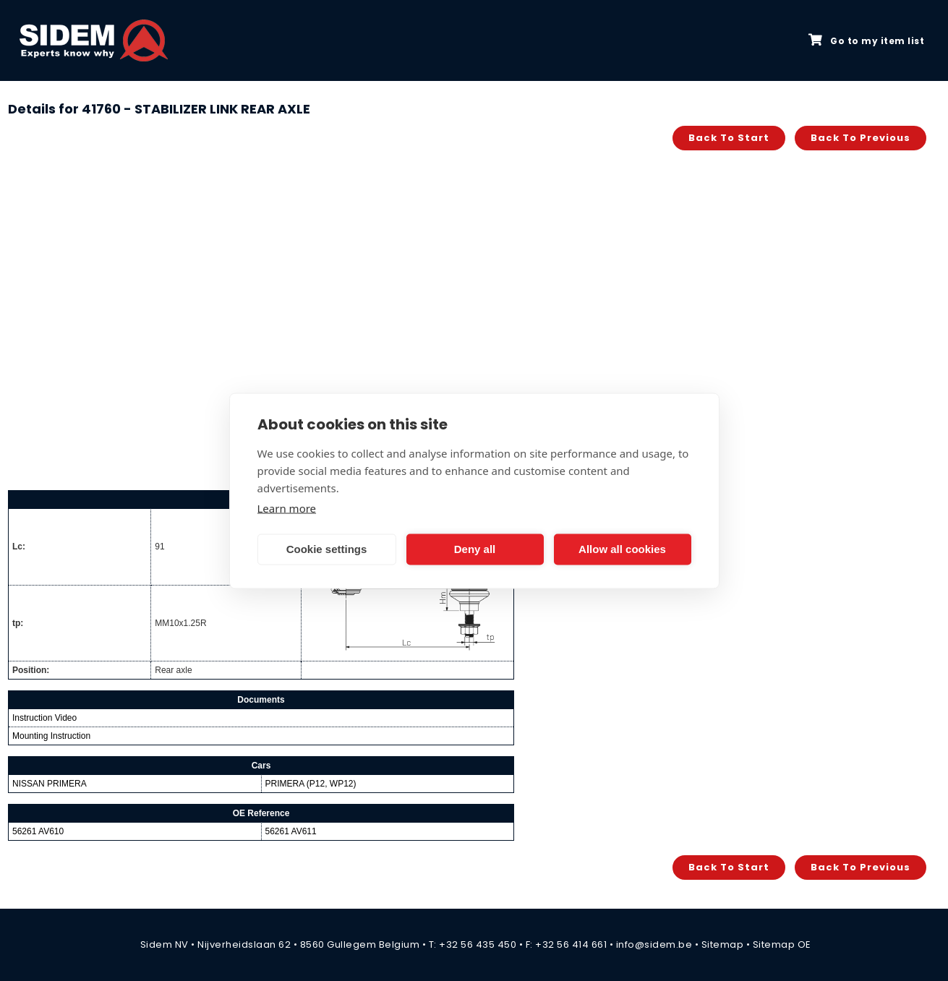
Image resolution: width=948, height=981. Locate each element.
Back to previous (860, 138)
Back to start (728, 138)
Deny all (475, 549)
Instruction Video (44, 718)
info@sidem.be (654, 944)
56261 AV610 (38, 831)
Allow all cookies (622, 549)
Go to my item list (866, 40)
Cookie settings (326, 549)
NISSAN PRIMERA (49, 784)
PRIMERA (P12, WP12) (310, 784)
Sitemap (722, 944)
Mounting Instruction (51, 736)
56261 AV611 (291, 831)
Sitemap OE (782, 944)
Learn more (287, 507)
